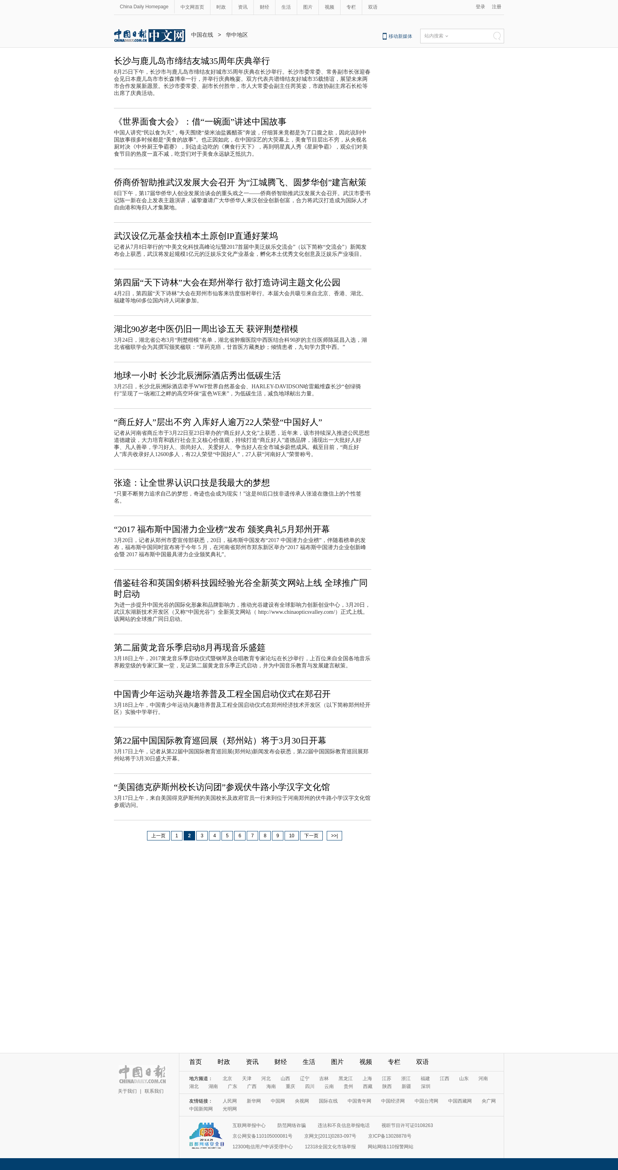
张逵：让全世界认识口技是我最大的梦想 (192, 483)
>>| (334, 835)
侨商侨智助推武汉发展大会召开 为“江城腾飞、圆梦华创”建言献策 (240, 182)
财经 (264, 7)
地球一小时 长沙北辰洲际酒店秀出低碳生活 (197, 375)
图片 (308, 7)
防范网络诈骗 (291, 1125)
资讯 (243, 7)
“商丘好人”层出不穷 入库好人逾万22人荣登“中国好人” (218, 422)
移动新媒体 (400, 36)
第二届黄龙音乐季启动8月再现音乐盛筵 (190, 647)
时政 (221, 7)
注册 (496, 6)
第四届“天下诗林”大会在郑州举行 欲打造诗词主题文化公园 (227, 282)
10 (291, 835)
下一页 (311, 835)
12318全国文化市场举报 (330, 1147)
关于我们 (127, 1091)
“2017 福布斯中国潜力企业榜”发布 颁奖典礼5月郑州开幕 (222, 529)
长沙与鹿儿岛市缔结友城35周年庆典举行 (192, 61)
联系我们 (154, 1091)
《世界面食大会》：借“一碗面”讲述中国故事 (200, 122)
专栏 (351, 7)
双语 (373, 7)
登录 (480, 6)
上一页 (158, 835)
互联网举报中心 (249, 1125)
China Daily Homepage (144, 6)
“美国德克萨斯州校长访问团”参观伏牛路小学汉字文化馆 (222, 787)
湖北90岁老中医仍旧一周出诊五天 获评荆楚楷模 (206, 329)
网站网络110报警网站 (390, 1147)
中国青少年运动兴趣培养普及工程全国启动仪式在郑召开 (222, 694)
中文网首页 (192, 7)
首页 (195, 1061)
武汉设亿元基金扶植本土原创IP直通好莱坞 (196, 236)
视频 (329, 7)
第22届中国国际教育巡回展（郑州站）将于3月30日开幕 (220, 740)
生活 (286, 7)
